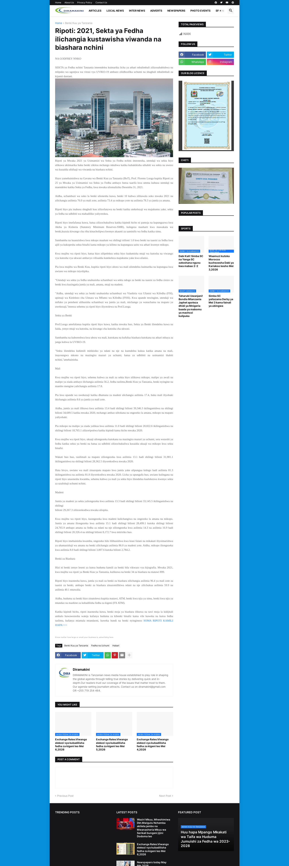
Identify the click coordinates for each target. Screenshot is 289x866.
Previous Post (65, 795)
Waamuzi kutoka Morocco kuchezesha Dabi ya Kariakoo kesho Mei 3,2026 (221, 262)
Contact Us (101, 2)
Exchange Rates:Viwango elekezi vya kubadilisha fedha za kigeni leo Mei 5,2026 (112, 744)
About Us (69, 2)
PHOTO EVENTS (200, 10)
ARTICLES (95, 10)
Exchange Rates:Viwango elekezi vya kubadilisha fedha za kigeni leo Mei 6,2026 (71, 744)
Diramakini (81, 669)
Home (58, 2)
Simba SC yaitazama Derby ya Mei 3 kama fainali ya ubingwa (221, 301)
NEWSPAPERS (176, 10)
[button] (222, 11)
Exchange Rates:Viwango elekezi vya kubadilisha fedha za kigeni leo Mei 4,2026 (153, 744)
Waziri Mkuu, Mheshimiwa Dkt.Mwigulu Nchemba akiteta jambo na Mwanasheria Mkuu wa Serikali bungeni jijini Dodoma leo (153, 828)
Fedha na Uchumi (100, 645)
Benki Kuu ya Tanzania (78, 23)
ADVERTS (156, 10)
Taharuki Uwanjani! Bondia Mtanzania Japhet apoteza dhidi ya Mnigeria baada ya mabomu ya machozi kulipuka (191, 305)
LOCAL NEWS (115, 10)
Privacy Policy (84, 2)
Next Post (165, 795)
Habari (115, 645)
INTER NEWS (137, 10)
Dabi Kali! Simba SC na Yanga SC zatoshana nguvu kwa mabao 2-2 (191, 261)
